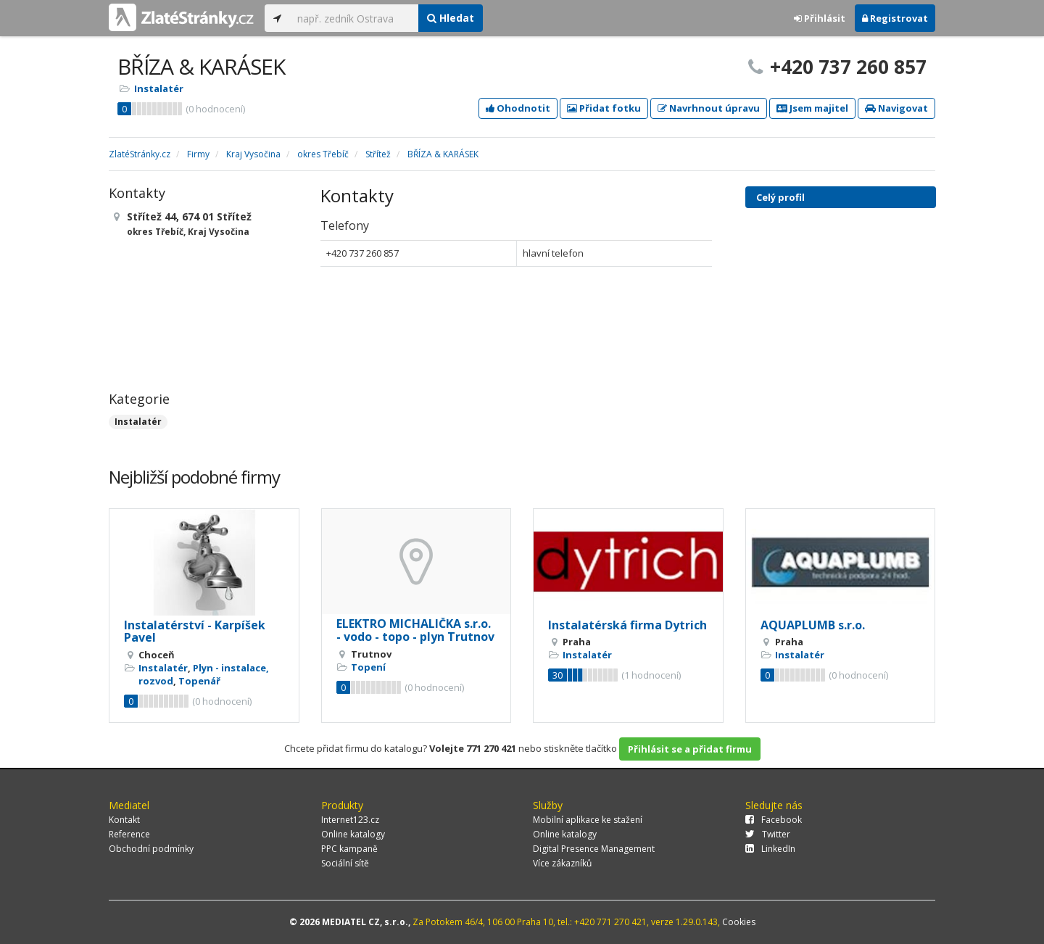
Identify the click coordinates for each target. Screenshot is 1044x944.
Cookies (738, 922)
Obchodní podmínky (151, 848)
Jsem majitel (812, 108)
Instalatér (158, 88)
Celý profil (780, 197)
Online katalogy (353, 834)
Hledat (450, 18)
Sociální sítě (345, 863)
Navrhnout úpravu (709, 108)
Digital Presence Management (594, 848)
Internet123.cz (350, 819)
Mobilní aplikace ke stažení (587, 819)
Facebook (773, 819)
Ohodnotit (518, 108)
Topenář (199, 680)
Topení (368, 667)
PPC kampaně (349, 848)
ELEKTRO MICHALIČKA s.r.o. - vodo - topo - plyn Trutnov (415, 630)
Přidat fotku (604, 108)
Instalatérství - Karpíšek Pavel (194, 631)
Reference (129, 834)
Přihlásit (819, 18)
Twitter (767, 834)
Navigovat (896, 108)
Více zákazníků (562, 863)
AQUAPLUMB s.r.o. (813, 625)
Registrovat (895, 18)
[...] (354, 18)
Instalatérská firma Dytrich (627, 625)
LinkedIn (770, 848)
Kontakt (124, 819)
